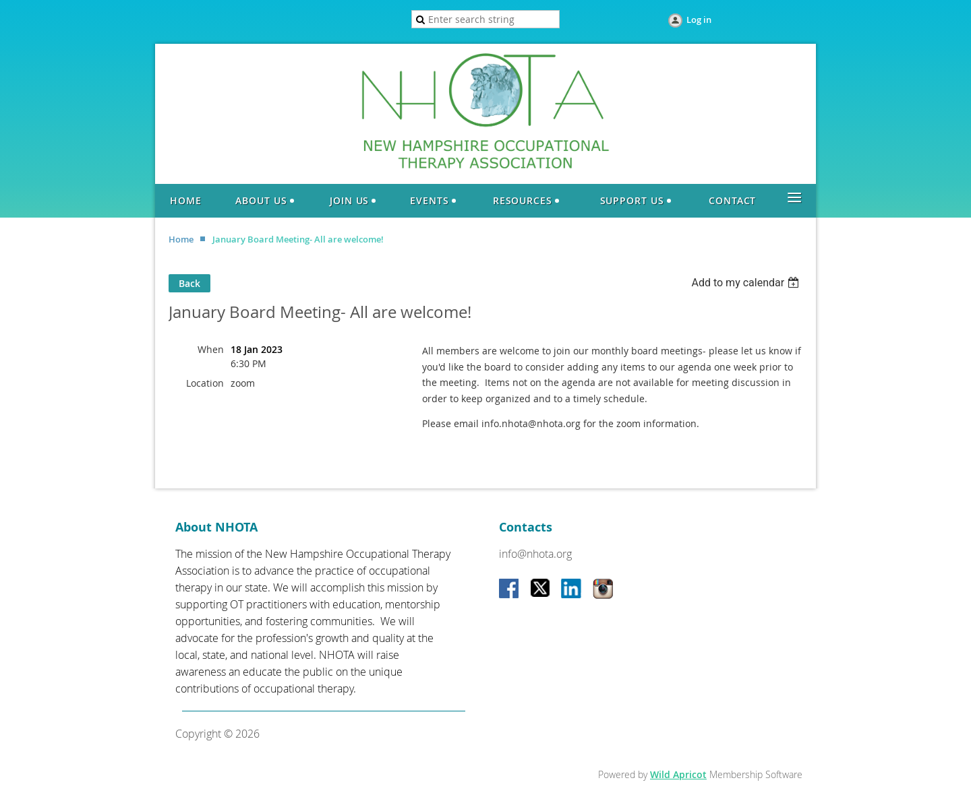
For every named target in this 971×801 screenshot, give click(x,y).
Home (181, 239)
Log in (698, 19)
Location (205, 383)
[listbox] (746, 282)
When (211, 349)
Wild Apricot (678, 774)
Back (189, 283)
